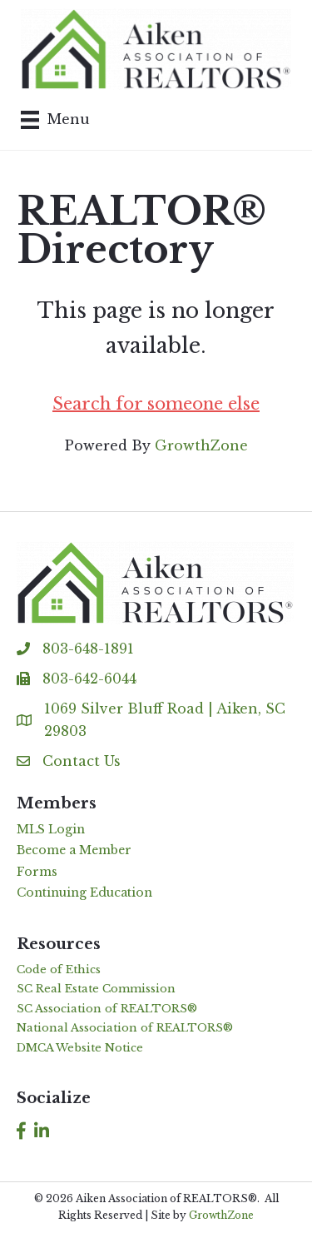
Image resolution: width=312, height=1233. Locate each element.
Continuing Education (84, 892)
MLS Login (51, 829)
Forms (37, 871)
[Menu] (55, 120)
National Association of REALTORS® (125, 1028)
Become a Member (74, 850)
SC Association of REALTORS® (107, 1009)
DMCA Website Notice (80, 1048)
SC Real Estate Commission (96, 989)
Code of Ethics (59, 969)
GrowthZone (201, 445)
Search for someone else (156, 404)
